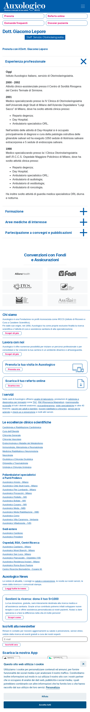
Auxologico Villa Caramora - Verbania (20, 519)
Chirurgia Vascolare (11, 439)
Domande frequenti (16, 23)
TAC (35, 402)
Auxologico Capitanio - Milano (16, 546)
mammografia (72, 402)
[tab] (45, 61)
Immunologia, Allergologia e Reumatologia (22, 447)
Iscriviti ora (11, 644)
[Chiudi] (83, 664)
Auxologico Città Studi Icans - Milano (20, 486)
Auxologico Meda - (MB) (14, 508)
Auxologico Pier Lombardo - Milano (19, 489)
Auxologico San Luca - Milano (16, 554)
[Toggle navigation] (82, 6)
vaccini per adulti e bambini (24, 408)
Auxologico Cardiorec (12, 533)
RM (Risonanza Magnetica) (51, 402)
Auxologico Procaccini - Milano (17, 493)
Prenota (9, 16)
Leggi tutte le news (15, 588)
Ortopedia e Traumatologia (15, 463)
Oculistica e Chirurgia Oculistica (17, 459)
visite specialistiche (65, 405)
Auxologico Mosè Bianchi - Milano (18, 550)
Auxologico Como (10, 515)
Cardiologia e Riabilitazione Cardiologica (21, 427)
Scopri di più (12, 333)
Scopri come (14, 617)
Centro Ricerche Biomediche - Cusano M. (22, 569)
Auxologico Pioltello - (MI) (14, 497)
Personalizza (53, 687)
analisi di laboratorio (43, 399)
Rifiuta (45, 696)
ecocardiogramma (46, 405)
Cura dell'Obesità (10, 431)
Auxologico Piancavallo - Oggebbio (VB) (21, 558)
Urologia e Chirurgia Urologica (16, 467)
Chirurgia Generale (11, 435)
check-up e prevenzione (23, 412)
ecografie (6, 405)
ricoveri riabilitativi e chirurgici (53, 408)
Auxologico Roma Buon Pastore (17, 565)
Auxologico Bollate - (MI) (14, 500)
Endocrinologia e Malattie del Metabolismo (22, 443)
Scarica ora (14, 385)
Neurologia (7, 455)
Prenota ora (14, 369)
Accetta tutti (45, 705)
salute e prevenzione (45, 581)
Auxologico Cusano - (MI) (14, 504)
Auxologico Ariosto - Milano (15, 482)
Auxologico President (12, 536)
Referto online (56, 16)
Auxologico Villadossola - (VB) (16, 523)
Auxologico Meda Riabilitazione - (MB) (20, 512)
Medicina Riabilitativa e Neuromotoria (20, 451)
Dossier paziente (58, 23)
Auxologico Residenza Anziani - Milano (21, 561)
